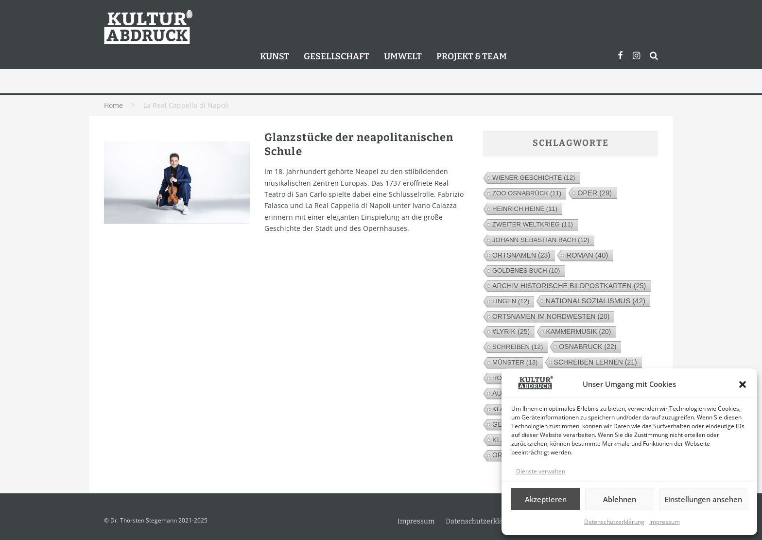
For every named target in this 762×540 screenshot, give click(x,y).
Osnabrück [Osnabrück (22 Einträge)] (587, 346)
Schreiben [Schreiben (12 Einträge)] (517, 346)
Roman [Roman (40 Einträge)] (587, 255)
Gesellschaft (336, 56)
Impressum (664, 522)
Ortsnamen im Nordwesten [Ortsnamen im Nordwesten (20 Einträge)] (550, 316)
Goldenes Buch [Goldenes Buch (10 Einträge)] (526, 270)
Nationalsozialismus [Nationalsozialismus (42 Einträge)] (595, 300)
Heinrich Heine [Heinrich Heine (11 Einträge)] (524, 208)
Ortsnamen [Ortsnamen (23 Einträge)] (521, 255)
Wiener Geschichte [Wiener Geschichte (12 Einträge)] (533, 177)
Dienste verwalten (540, 471)
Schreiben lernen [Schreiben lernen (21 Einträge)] (595, 362)
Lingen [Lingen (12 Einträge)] (510, 301)
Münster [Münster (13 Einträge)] (515, 362)
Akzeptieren (546, 499)
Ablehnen (619, 499)
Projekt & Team (471, 56)
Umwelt (403, 56)
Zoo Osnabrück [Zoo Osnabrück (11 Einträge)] (526, 193)
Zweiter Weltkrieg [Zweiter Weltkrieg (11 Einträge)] (532, 224)
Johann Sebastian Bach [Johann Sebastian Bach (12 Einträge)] (540, 240)
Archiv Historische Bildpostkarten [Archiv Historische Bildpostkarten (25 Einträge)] (569, 286)
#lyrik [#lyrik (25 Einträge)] (511, 331)
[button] (742, 384)
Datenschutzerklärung (614, 522)
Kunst (274, 56)
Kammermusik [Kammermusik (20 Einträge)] (578, 331)
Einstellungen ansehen (703, 499)
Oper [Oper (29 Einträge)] (594, 193)
